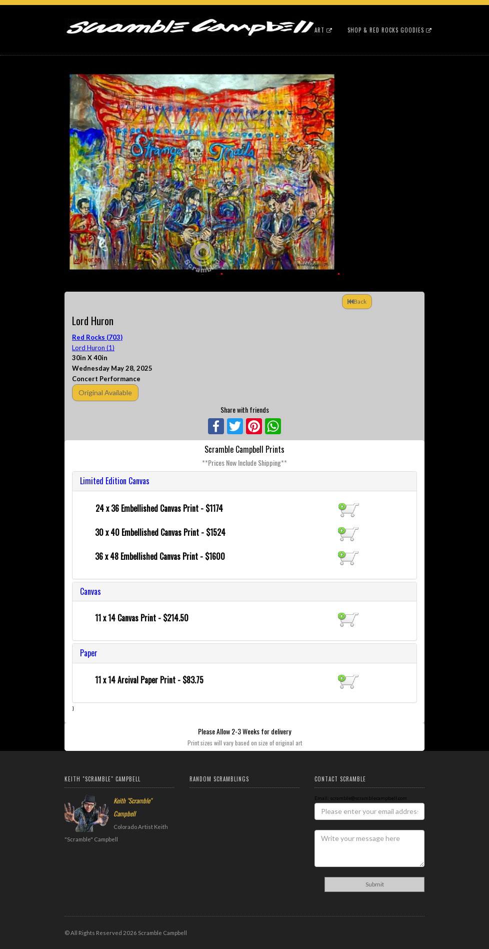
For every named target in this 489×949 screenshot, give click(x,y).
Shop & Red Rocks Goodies (390, 30)
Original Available (105, 392)
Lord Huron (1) (93, 348)
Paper (89, 653)
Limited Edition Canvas (115, 481)
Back (357, 301)
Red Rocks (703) (97, 337)
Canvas (90, 591)
